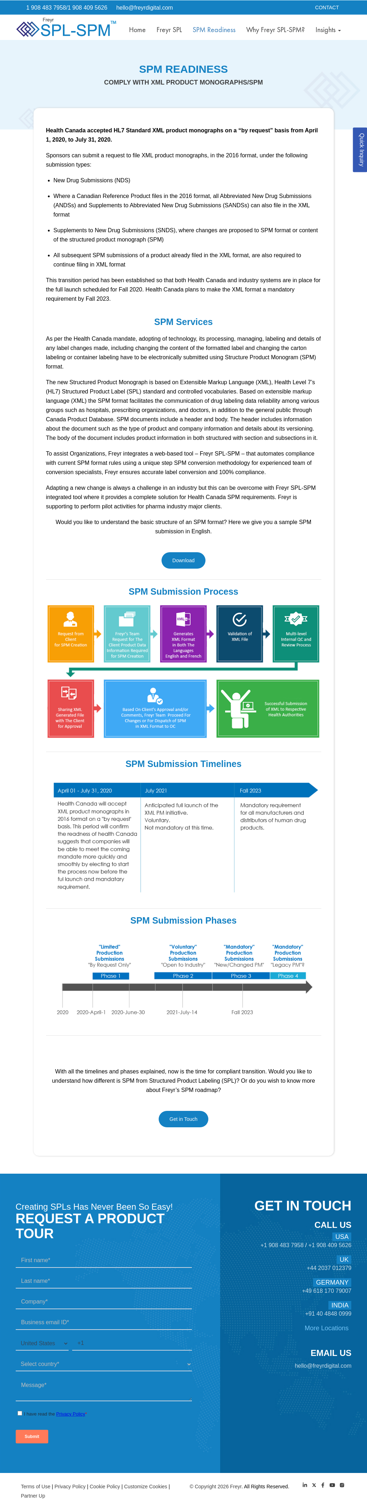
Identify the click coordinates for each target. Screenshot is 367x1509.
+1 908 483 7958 (283, 1245)
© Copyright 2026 (210, 1486)
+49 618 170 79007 (326, 1291)
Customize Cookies (145, 1486)
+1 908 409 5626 (330, 1245)
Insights (328, 29)
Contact (327, 7)
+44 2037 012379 (329, 1268)
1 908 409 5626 (87, 8)
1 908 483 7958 (46, 8)
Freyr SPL (169, 29)
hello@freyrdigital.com (144, 8)
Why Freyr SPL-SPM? (275, 29)
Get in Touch (183, 1119)
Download (183, 560)
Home (137, 29)
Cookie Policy (105, 1486)
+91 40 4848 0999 (328, 1314)
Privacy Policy (69, 1486)
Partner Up (33, 1496)
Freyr (236, 1486)
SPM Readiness (214, 29)
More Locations (326, 1328)
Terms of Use (35, 1486)
